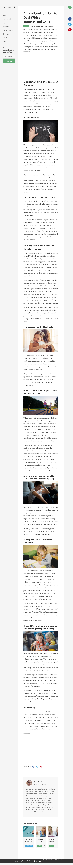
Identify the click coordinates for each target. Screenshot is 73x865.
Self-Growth (8, 30)
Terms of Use (28, 861)
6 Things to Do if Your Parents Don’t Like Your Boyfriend (40, 841)
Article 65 (44, 784)
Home (5, 15)
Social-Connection (10, 27)
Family (5, 23)
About (5, 41)
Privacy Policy (22, 861)
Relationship (8, 19)
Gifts (5, 38)
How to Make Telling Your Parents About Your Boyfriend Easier (52, 841)
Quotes (6, 34)
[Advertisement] (40, 65)
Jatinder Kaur (43, 26)
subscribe (9, 61)
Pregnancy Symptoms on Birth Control (28, 841)
